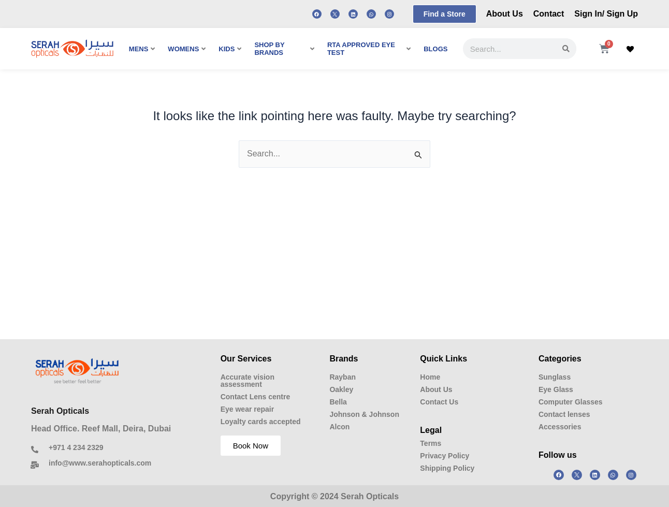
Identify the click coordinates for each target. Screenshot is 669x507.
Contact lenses (564, 414)
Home (430, 377)
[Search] (566, 48)
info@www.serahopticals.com (100, 463)
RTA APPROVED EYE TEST (369, 48)
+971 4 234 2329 (76, 447)
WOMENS (187, 49)
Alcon (339, 427)
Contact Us (439, 402)
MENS (142, 49)
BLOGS (435, 49)
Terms (430, 443)
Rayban (342, 377)
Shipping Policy (447, 468)
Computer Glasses (571, 402)
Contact (548, 13)
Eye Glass (556, 389)
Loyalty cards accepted (261, 421)
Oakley (341, 389)
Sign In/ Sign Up (606, 13)
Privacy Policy (444, 456)
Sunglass (555, 377)
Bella (337, 402)
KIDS (230, 49)
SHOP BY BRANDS (284, 48)
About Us (504, 13)
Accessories (560, 427)
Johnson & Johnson (364, 414)
